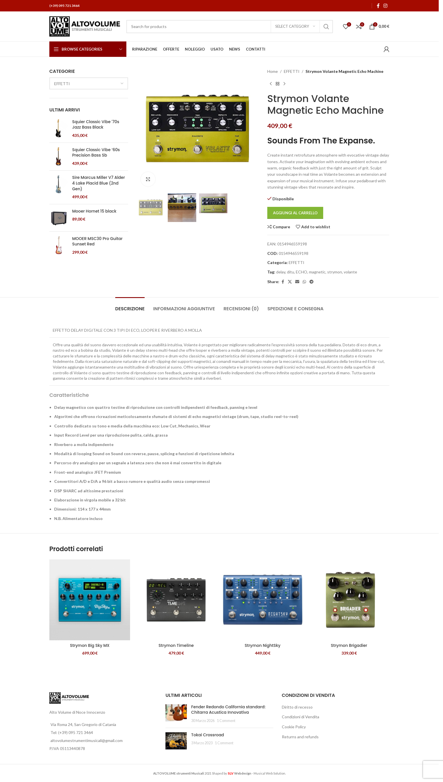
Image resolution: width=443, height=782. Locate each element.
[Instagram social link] (385, 5)
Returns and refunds (300, 736)
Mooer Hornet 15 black (94, 211)
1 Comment (226, 721)
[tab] (130, 306)
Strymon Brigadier (349, 645)
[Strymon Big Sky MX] (89, 599)
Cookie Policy (294, 726)
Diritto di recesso (297, 707)
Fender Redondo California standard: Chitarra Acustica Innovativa (228, 709)
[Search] (229, 26)
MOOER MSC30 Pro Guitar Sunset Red (97, 241)
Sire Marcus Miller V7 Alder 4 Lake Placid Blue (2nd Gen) (98, 183)
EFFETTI (292, 71)
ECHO (301, 271)
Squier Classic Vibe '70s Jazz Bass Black (95, 124)
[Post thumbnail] (176, 713)
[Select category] (295, 27)
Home (272, 71)
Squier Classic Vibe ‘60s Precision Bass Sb (96, 152)
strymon (334, 271)
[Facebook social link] (378, 5)
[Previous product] (270, 83)
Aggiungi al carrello (295, 213)
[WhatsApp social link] (304, 282)
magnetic (317, 271)
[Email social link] (297, 282)
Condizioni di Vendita (300, 716)
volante (350, 271)
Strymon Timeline (176, 645)
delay (280, 271)
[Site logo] (85, 25)
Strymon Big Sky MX (90, 645)
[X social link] (290, 282)
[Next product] (284, 83)
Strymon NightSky (262, 645)
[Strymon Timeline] (176, 599)
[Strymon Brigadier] (349, 599)
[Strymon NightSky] (262, 599)
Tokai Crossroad (207, 735)
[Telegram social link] (311, 282)
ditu (290, 271)
